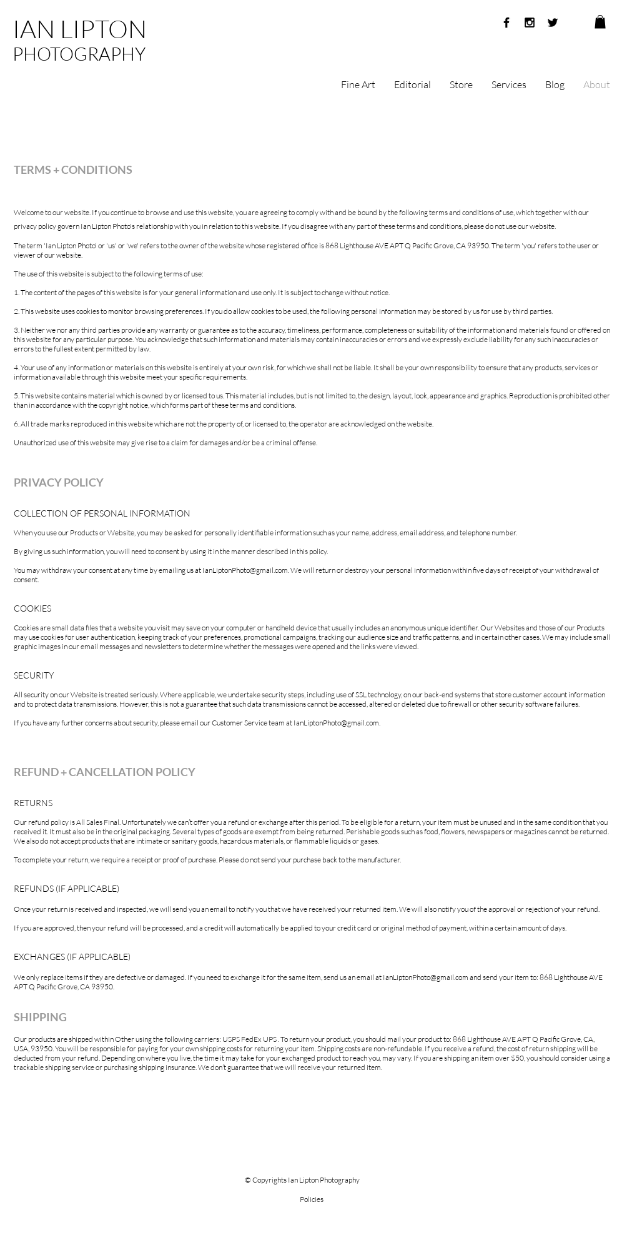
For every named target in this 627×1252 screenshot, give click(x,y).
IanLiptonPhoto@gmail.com (245, 570)
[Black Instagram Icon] (529, 22)
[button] (600, 22)
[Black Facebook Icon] (506, 22)
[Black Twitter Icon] (553, 22)
